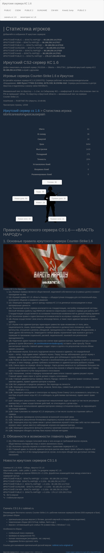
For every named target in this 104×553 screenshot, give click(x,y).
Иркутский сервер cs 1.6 (21, 111)
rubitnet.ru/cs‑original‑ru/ (62, 545)
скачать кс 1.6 (10, 17)
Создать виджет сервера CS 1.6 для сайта (78, 552)
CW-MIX (54, 10)
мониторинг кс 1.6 (28, 17)
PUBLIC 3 (82, 10)
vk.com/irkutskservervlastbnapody (48, 343)
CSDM (18, 10)
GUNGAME (42, 10)
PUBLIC (7, 10)
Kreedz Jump (67, 10)
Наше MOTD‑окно (96, 552)
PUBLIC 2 (29, 10)
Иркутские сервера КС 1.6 (17, 3)
